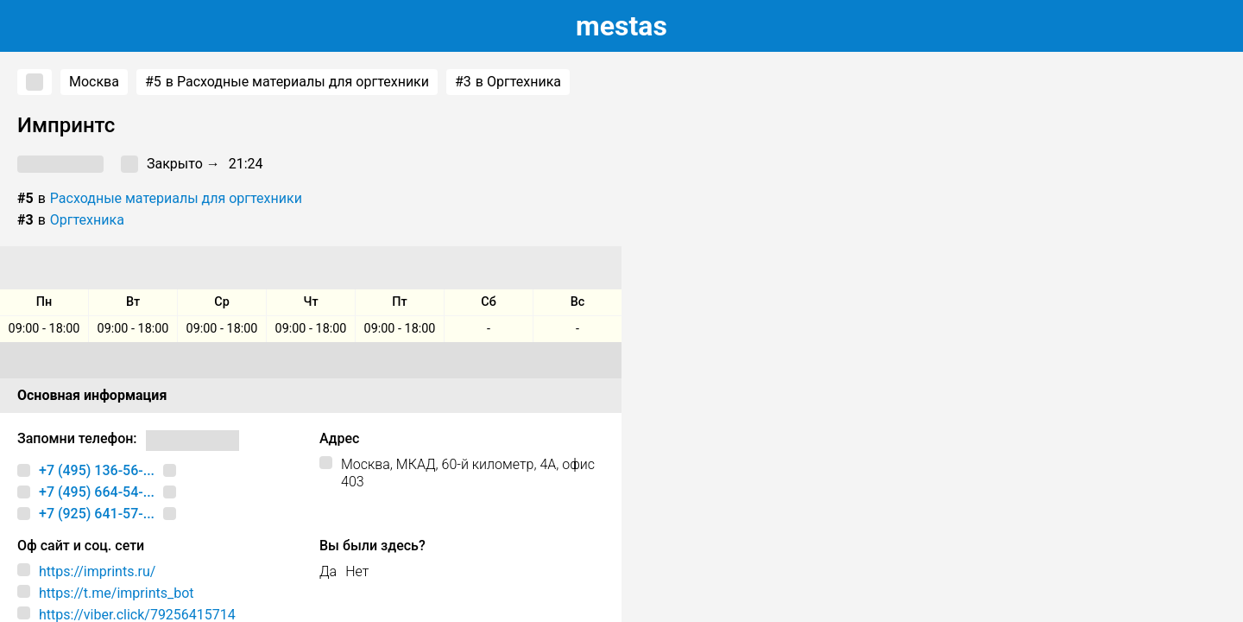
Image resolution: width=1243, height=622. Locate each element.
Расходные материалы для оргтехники (176, 198)
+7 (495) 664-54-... (97, 492)
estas (621, 26)
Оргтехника (87, 220)
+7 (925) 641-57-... (97, 513)
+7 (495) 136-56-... (97, 470)
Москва (94, 81)
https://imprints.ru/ (97, 571)
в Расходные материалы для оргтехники (287, 82)
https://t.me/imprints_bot (116, 593)
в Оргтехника (508, 82)
